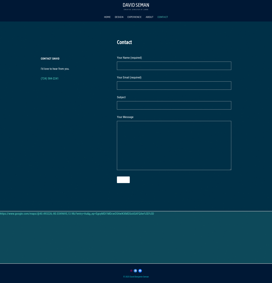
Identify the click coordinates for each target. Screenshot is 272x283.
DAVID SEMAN (136, 5)
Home (107, 17)
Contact (163, 17)
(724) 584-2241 (50, 78)
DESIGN (119, 17)
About (149, 17)
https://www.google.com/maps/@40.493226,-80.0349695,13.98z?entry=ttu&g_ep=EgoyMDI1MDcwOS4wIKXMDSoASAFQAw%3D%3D (77, 213)
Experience (135, 17)
